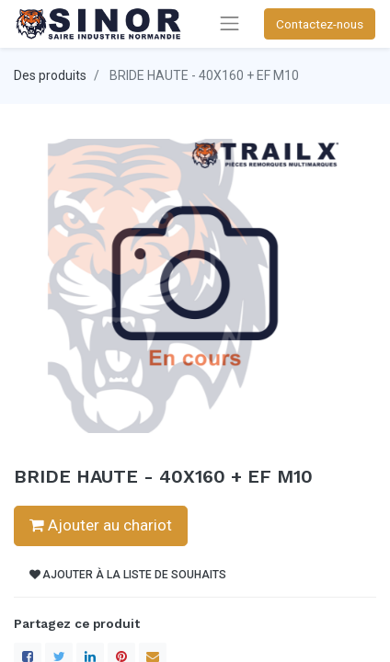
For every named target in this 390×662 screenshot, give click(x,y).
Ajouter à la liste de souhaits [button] (127, 574)
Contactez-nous (319, 24)
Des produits (50, 75)
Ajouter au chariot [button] (100, 525)
